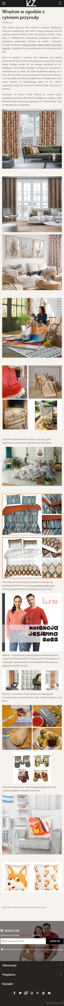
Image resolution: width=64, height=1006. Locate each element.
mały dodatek (39, 787)
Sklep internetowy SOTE (55, 1003)
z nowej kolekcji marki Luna (40, 586)
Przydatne (32, 974)
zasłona (6, 666)
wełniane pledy (29, 45)
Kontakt (7, 984)
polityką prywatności (56, 949)
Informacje (32, 965)
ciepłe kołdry (44, 45)
